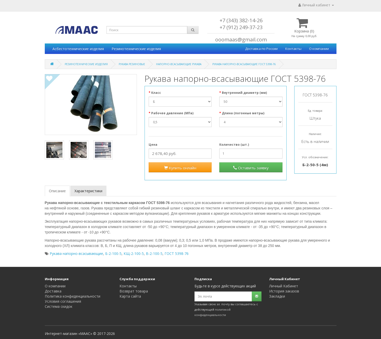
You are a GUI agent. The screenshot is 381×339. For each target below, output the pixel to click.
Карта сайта (130, 296)
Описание (57, 190)
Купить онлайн (180, 167)
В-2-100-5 (154, 253)
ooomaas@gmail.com (241, 39)
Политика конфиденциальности (72, 296)
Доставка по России (261, 48)
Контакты (293, 48)
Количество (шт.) (234, 144)
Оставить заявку (251, 167)
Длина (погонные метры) (243, 113)
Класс (156, 93)
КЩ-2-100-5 (134, 253)
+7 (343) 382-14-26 (241, 20)
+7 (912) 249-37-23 (241, 27)
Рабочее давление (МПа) (172, 113)
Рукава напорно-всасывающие (76, 253)
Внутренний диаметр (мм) (244, 93)
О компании (319, 48)
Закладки (277, 296)
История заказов (284, 291)
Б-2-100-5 (113, 253)
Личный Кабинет (283, 286)
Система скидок (58, 306)
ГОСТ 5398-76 (177, 253)
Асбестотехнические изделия (78, 48)
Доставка (53, 291)
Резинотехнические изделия (136, 48)
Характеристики (88, 190)
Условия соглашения (63, 301)
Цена (153, 144)
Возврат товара (133, 291)
